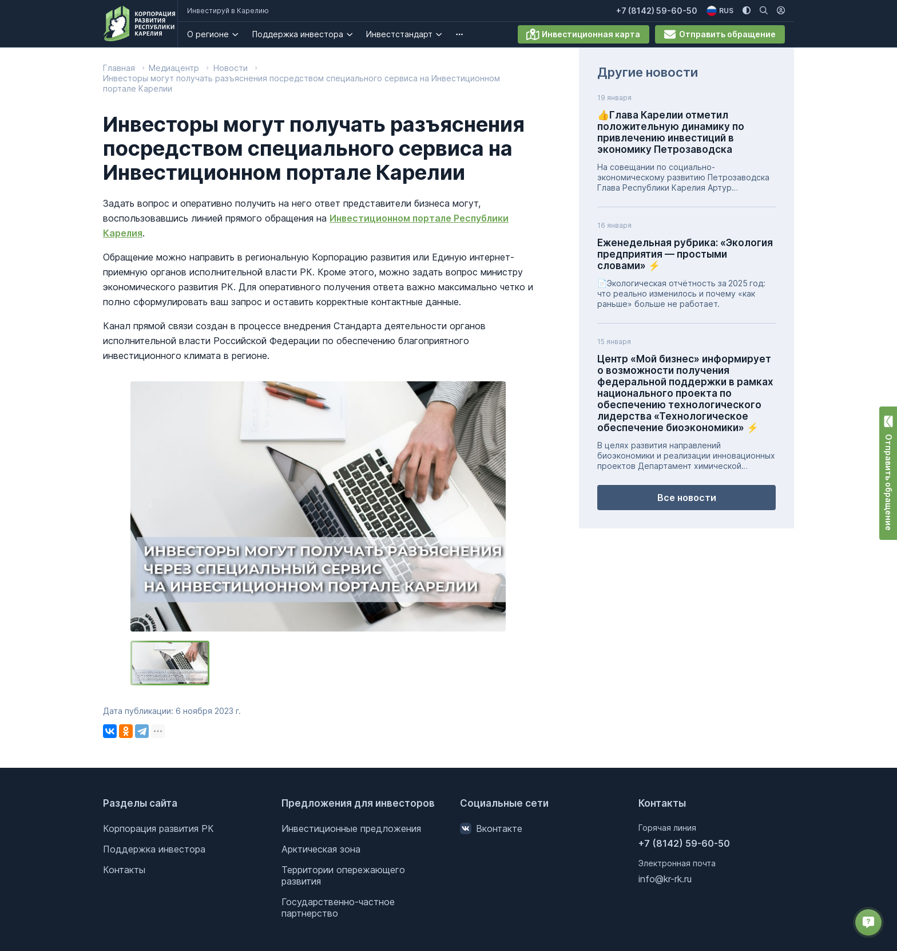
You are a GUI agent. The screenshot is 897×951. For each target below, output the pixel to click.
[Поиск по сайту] (764, 11)
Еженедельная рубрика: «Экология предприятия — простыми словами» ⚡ (685, 254)
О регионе (215, 34)
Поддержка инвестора (305, 34)
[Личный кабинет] (781, 11)
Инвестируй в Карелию (235, 10)
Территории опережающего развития (343, 875)
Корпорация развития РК (158, 828)
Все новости (686, 497)
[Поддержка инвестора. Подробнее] (357, 34)
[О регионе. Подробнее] (243, 34)
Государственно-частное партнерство (338, 907)
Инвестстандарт (407, 34)
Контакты (124, 869)
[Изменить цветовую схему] (747, 11)
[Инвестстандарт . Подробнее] (446, 34)
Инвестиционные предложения (351, 828)
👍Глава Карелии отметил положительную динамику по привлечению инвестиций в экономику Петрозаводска (670, 132)
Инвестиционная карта (583, 34)
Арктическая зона (320, 849)
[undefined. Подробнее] (466, 34)
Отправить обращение (720, 34)
